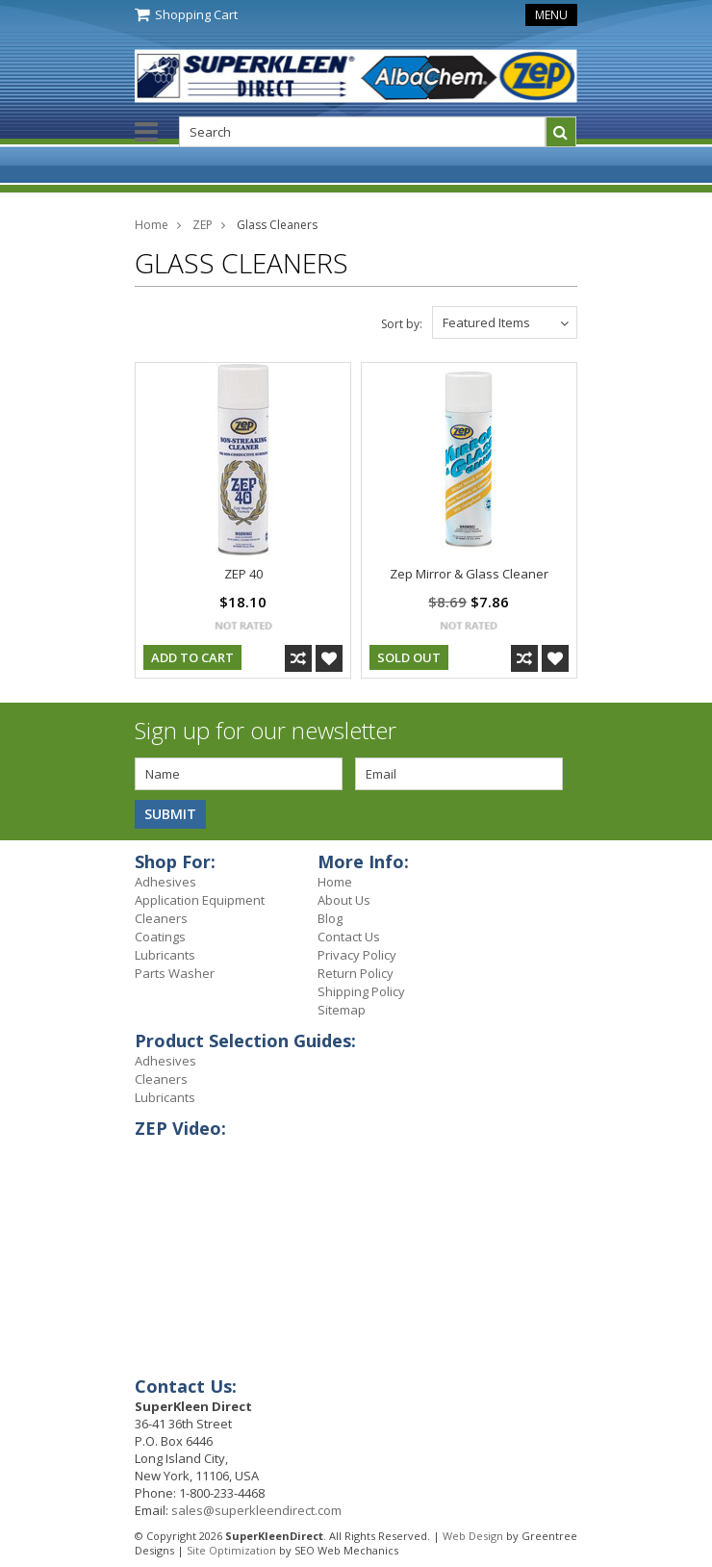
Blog (330, 918)
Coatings (160, 936)
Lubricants (165, 954)
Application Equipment (200, 900)
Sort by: (401, 324)
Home (151, 225)
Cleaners (161, 918)
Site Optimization (231, 1550)
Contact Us (349, 936)
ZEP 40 (243, 573)
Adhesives (165, 881)
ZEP (202, 225)
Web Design (473, 1535)
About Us (344, 900)
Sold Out (409, 657)
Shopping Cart (196, 14)
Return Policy (356, 973)
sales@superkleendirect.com (256, 1510)
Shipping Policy (361, 991)
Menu (551, 15)
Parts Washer (175, 973)
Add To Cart (192, 657)
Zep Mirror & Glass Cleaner (469, 573)
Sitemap (342, 1009)
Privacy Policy (357, 954)
